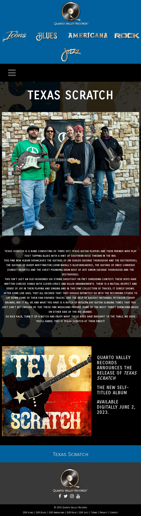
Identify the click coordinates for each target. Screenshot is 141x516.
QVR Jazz (83, 512)
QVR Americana (56, 512)
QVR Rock (72, 512)
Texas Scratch (70, 454)
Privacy (103, 512)
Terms (94, 512)
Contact (114, 512)
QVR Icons (28, 512)
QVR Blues (41, 512)
